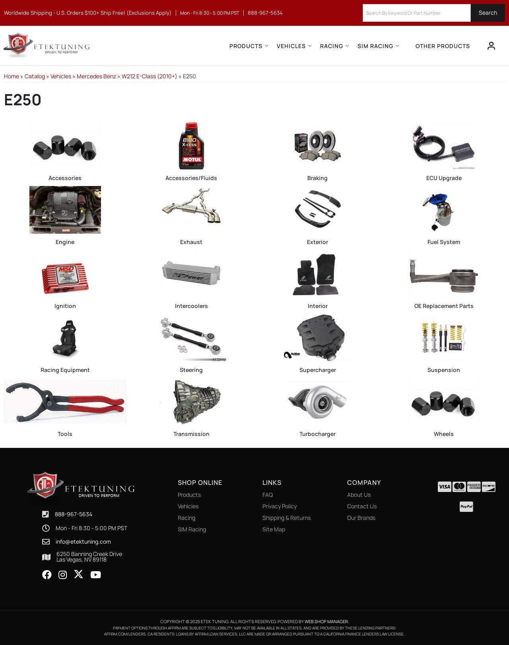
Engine (65, 242)
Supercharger (317, 370)
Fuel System (443, 242)
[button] (434, 13)
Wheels (444, 434)
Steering (191, 370)
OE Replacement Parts (444, 306)
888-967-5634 (73, 514)
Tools (65, 434)
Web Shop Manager (326, 621)
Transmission (191, 434)
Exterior (317, 242)
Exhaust (191, 242)
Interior (318, 306)
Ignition (65, 306)
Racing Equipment (65, 370)
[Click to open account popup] (491, 46)
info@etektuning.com (83, 541)
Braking (317, 178)
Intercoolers (191, 306)
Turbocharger (317, 434)
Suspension (443, 370)
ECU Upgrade (444, 178)
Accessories (65, 178)
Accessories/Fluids (191, 178)
